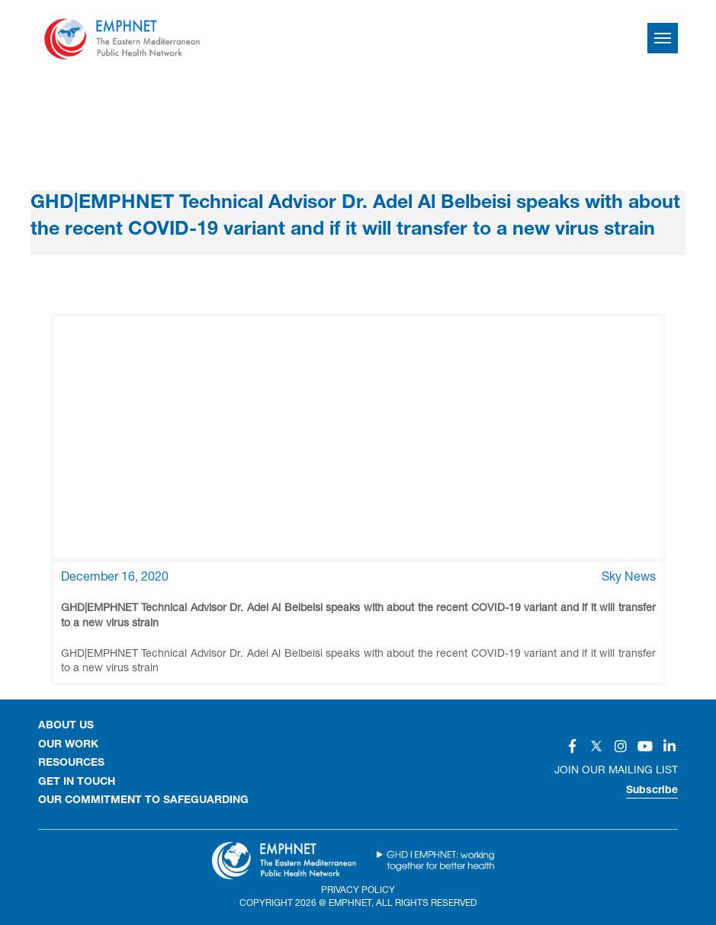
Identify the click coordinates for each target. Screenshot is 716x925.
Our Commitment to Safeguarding (143, 800)
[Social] (571, 746)
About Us (66, 726)
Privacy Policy (358, 889)
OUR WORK (68, 745)
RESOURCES (71, 763)
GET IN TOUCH (76, 782)
